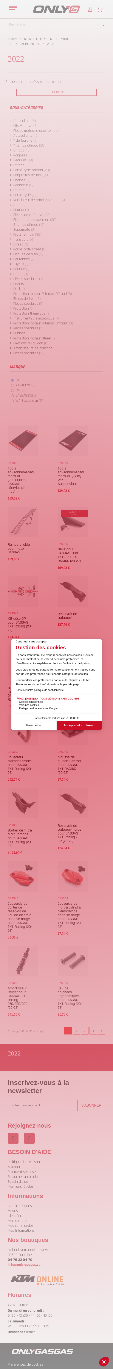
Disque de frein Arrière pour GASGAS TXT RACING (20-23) (70, 693)
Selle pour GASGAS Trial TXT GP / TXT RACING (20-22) (69, 555)
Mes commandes (21, 1225)
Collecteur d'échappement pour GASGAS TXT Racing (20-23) (20, 765)
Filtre (56, 92)
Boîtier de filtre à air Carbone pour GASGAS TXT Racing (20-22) (20, 838)
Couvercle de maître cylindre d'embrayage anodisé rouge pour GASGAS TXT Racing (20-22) (70, 915)
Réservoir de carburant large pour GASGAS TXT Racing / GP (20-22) (69, 833)
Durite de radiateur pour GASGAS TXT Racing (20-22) (19, 693)
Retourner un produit (24, 1176)
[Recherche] (56, 24)
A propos (15, 1166)
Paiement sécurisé (22, 1171)
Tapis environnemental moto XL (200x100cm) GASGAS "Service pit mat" (21, 480)
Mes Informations (21, 1230)
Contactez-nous (20, 1205)
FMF (20, 390)
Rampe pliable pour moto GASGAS (19, 548)
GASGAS (25, 395)
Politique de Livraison (24, 1161)
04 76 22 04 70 (20, 1259)
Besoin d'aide (18, 1181)
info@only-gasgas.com (25, 1264)
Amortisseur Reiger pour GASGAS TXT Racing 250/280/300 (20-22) (18, 998)
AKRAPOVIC (27, 385)
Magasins (15, 1210)
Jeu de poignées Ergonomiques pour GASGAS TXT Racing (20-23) (70, 998)
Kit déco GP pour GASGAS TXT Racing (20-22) (20, 624)
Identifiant (15, 1215)
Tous (18, 380)
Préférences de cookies (25, 1364)
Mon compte (17, 1220)
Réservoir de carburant (67, 615)
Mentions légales (21, 1186)
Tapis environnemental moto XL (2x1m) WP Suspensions (71, 476)
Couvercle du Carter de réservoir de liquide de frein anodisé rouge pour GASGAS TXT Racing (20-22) (20, 917)
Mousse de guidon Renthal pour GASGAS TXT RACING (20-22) (70, 765)
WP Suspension (29, 400)
